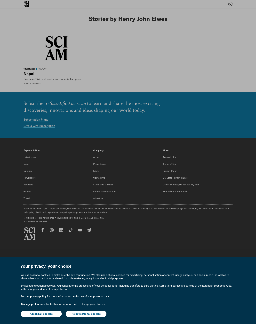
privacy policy (38, 296)
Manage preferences (33, 304)
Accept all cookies (41, 313)
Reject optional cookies (86, 313)
